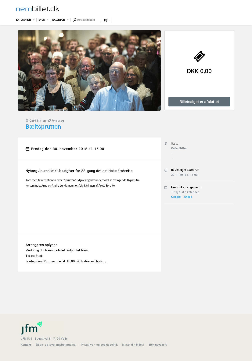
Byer (41, 19)
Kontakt (26, 344)
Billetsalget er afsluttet (199, 101)
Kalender (58, 19)
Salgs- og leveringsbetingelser (56, 344)
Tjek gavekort (158, 344)
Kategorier (23, 19)
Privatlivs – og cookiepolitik (99, 344)
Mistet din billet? (133, 344)
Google (176, 196)
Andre (188, 196)
